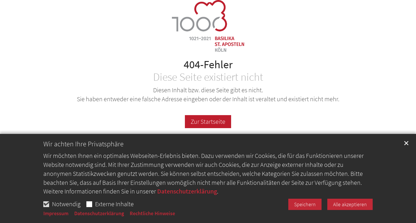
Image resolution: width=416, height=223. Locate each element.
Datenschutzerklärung (187, 191)
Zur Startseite (208, 121)
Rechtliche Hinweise (152, 213)
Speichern (305, 204)
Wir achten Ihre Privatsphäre (83, 144)
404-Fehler (208, 64)
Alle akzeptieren (350, 204)
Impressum (55, 213)
